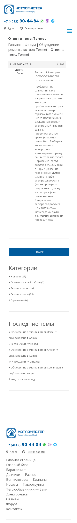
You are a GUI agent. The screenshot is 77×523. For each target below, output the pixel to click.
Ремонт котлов (20, 294)
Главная (14, 44)
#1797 (60, 64)
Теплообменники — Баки (26, 489)
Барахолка (14, 469)
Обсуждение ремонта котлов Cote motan (36, 367)
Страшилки (18, 300)
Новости (16, 276)
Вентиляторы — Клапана (26, 479)
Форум (30, 44)
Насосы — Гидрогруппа (25, 484)
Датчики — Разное (21, 474)
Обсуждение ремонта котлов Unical (32, 332)
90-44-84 (21, 21)
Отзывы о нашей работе (26, 282)
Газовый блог (17, 465)
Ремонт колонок (21, 288)
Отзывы (12, 499)
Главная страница (21, 460)
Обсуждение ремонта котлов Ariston (33, 350)
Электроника (17, 494)
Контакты (14, 509)
